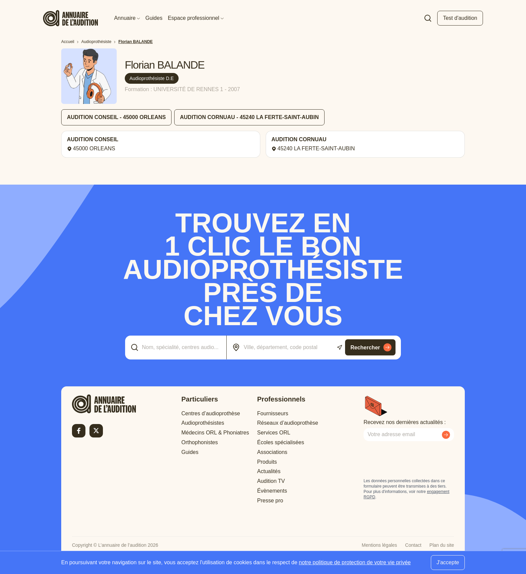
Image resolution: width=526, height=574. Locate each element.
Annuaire (127, 18)
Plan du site (441, 545)
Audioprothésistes (202, 423)
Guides (153, 18)
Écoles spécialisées (280, 442)
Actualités (268, 471)
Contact (413, 545)
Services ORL (274, 432)
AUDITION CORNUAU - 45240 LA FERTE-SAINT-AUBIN (249, 117)
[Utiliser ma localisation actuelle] (339, 347)
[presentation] (415, 460)
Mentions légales (379, 545)
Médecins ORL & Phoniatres (215, 432)
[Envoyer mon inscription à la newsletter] (446, 435)
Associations (272, 452)
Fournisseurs (272, 413)
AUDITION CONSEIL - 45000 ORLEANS (116, 117)
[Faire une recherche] (428, 18)
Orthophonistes (199, 442)
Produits (267, 462)
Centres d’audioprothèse (210, 413)
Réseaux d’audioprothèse (287, 423)
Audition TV (271, 481)
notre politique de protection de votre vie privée (355, 562)
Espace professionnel (196, 18)
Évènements (272, 491)
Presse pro (270, 500)
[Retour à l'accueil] (104, 403)
